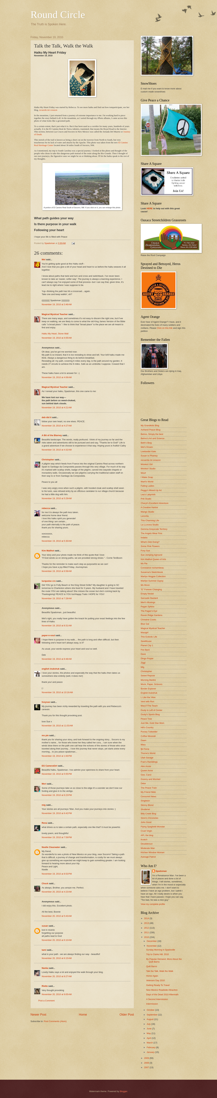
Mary (143, 744)
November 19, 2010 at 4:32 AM (57, 449)
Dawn (143, 740)
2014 (147, 918)
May (149, 1033)
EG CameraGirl (49, 765)
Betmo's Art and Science (152, 438)
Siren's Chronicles (149, 818)
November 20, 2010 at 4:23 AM (57, 891)
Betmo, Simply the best (152, 434)
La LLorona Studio (150, 524)
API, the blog (147, 835)
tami (44, 950)
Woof (143, 473)
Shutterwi (145, 809)
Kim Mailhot (48, 550)
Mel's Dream (147, 447)
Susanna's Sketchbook (152, 572)
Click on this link (164, 328)
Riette (45, 986)
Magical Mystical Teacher (55, 314)
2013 (147, 923)
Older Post (127, 1014)
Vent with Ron (147, 701)
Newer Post (38, 1014)
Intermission (152, 1004)
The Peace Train (149, 788)
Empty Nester (147, 593)
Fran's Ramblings (149, 762)
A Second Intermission (157, 999)
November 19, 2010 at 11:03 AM (57, 725)
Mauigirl (144, 632)
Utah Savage (147, 757)
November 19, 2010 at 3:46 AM (57, 304)
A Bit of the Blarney (52, 435)
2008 (147, 1063)
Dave (143, 654)
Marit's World (147, 481)
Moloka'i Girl (147, 464)
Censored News (148, 796)
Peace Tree (146, 719)
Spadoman (161, 871)
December (152, 941)
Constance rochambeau (152, 567)
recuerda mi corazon (151, 460)
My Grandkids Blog (150, 425)
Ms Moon (145, 585)
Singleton (145, 800)
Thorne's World (148, 753)
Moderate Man (148, 848)
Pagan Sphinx (147, 606)
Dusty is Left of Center (151, 710)
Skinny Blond (147, 805)
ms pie (45, 735)
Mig (142, 667)
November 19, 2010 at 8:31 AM (57, 625)
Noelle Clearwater (51, 847)
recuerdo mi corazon (48, 110)
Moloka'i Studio (148, 468)
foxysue (46, 702)
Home (83, 1014)
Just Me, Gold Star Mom (152, 723)
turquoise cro (49, 581)
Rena (44, 823)
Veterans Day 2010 (155, 980)
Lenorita (145, 516)
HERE (149, 208)
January (151, 1052)
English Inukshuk (149, 693)
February (151, 1047)
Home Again (152, 976)
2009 (147, 1058)
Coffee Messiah (148, 736)
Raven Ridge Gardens (151, 615)
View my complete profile (153, 904)
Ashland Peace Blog (150, 429)
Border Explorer (148, 688)
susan (45, 926)
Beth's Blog (146, 443)
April (149, 1038)
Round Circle (58, 14)
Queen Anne (147, 770)
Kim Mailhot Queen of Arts (153, 559)
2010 (147, 937)
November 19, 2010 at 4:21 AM (57, 407)
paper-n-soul (48, 635)
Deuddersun (147, 843)
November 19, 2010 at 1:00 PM (57, 756)
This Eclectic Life (149, 636)
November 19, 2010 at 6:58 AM (57, 571)
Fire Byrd (145, 650)
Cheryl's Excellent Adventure (154, 503)
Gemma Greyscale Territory (154, 529)
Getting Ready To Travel (158, 985)
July (149, 1024)
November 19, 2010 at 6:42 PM (57, 813)
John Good (146, 822)
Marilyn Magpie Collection (153, 576)
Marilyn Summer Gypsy (152, 581)
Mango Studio (147, 512)
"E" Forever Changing (151, 589)
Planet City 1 (147, 645)
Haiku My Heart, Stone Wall (55, 333)
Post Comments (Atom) (55, 1021)
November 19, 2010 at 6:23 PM (57, 795)
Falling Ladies (147, 486)
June (149, 1028)
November (152, 946)
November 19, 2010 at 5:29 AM (57, 498)
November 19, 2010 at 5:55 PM (57, 774)
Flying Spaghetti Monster (153, 826)
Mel (43, 259)
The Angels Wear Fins (151, 533)
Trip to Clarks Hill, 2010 (157, 954)
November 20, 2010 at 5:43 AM (57, 916)
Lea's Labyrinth (148, 494)
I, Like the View (148, 697)
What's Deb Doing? (150, 542)
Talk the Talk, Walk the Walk (159, 971)
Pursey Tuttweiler (149, 731)
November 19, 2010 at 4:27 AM (57, 425)
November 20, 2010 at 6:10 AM (57, 940)
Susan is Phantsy (149, 455)
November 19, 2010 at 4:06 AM (57, 377)
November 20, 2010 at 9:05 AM (57, 994)
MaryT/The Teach (149, 705)
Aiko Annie (146, 766)
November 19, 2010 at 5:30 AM (57, 541)
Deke (143, 783)
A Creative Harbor (149, 507)
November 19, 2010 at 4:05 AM (57, 338)
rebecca (46, 508)
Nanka (45, 968)
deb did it (46, 417)
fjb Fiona (145, 749)
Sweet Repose (148, 675)
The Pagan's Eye (149, 611)
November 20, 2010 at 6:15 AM (57, 958)
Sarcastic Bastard (149, 598)
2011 (147, 932)
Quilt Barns (151, 966)
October (151, 1010)
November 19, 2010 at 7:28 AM (57, 598)
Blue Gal (145, 624)
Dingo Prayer (147, 658)
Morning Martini (148, 680)
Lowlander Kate (148, 451)
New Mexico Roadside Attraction (161, 990)
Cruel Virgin (146, 831)
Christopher (48, 459)
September (152, 1014)
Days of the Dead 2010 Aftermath (162, 994)
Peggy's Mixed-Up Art (151, 490)
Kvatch (144, 839)
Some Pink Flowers (150, 546)
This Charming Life (150, 520)
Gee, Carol (146, 774)
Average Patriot (148, 857)
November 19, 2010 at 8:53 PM (57, 873)
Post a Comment (46, 1000)
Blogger (123, 1091)
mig (44, 805)
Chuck (45, 883)
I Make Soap (147, 477)
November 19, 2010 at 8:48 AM (57, 659)
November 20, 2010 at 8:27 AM (57, 976)
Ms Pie (144, 563)
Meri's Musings (148, 602)
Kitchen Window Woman (152, 852)
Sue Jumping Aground (151, 555)
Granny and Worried (150, 779)
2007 (147, 1067)
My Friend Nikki (148, 792)
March (150, 1042)
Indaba (144, 537)
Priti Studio (146, 498)
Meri (44, 783)
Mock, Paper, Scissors (151, 684)
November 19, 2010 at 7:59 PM (57, 837)
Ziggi (143, 662)
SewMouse (146, 641)
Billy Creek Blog (148, 813)
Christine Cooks (148, 619)
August (150, 1019)
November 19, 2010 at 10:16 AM (57, 692)
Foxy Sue (145, 550)
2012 (147, 928)
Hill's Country (147, 727)
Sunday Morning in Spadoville (160, 949)
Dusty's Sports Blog (150, 714)
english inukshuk (51, 669)
